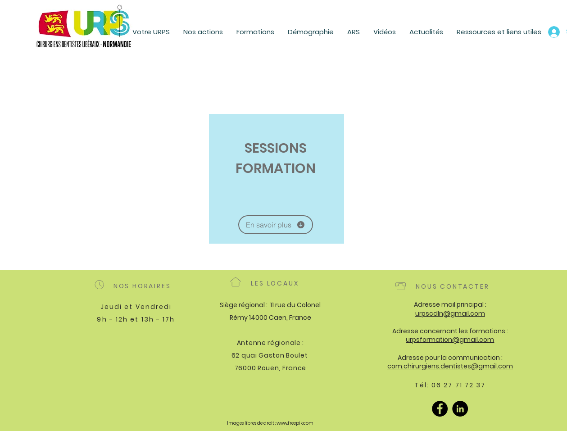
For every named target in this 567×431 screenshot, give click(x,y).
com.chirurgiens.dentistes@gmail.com (450, 366)
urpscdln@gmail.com (450, 313)
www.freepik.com (295, 423)
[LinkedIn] (460, 409)
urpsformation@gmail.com (450, 339)
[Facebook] (440, 409)
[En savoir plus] (275, 224)
